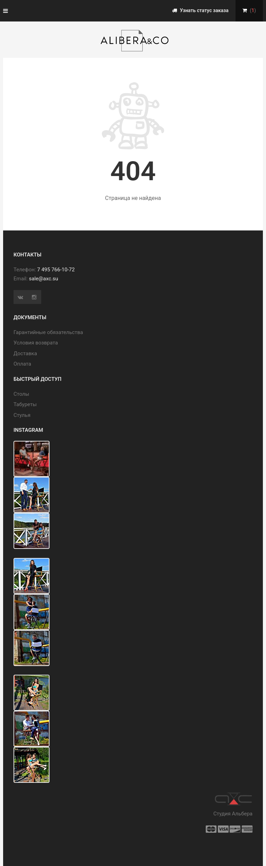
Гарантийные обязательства (48, 332)
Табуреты (25, 404)
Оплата (22, 364)
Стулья (22, 415)
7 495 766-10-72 (55, 269)
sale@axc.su (43, 278)
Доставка (25, 353)
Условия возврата (36, 343)
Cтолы (21, 394)
